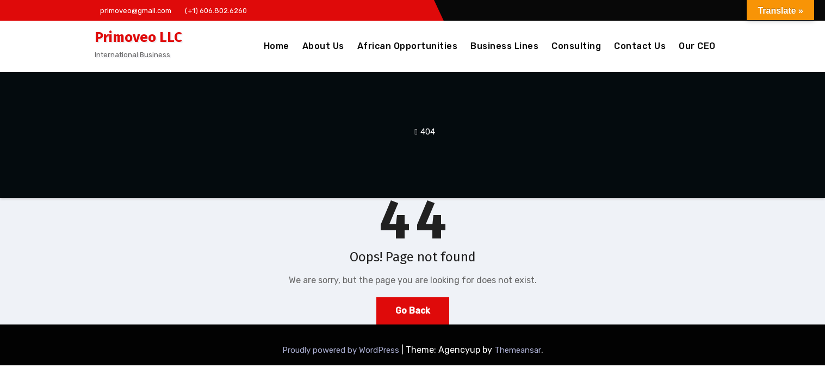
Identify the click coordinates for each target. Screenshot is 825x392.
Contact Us (640, 46)
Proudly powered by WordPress (341, 350)
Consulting (576, 46)
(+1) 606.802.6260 (213, 11)
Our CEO (697, 46)
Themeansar (517, 350)
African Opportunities (407, 46)
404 (427, 132)
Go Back (412, 310)
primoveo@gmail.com (133, 11)
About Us (323, 46)
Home (276, 46)
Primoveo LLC (138, 37)
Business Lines (504, 46)
